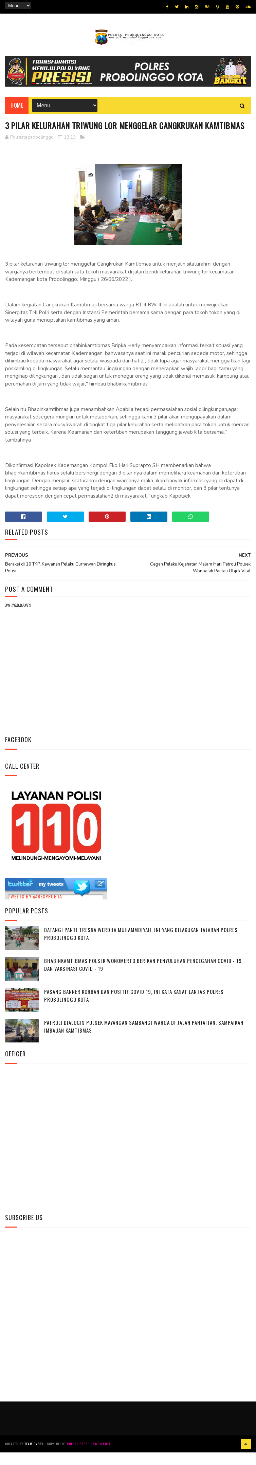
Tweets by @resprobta (35, 908)
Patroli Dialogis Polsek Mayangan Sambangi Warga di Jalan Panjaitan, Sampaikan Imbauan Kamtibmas (143, 1039)
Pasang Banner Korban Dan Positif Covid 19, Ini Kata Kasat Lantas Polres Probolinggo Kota (134, 1008)
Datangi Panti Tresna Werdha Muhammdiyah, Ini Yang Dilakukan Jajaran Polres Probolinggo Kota (141, 946)
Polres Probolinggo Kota (89, 1456)
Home (17, 106)
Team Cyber (33, 1456)
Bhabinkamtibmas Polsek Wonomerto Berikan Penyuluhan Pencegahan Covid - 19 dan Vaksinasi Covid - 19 (143, 977)
